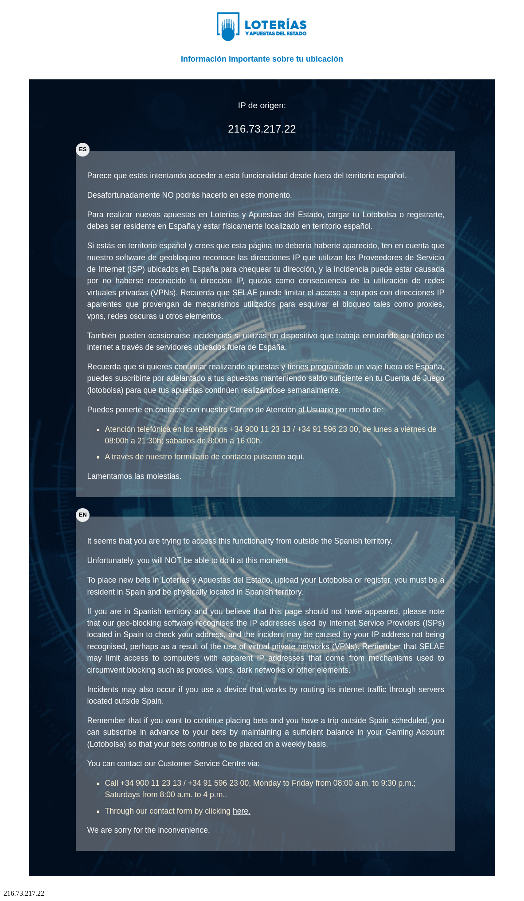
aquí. (296, 456)
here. (241, 811)
